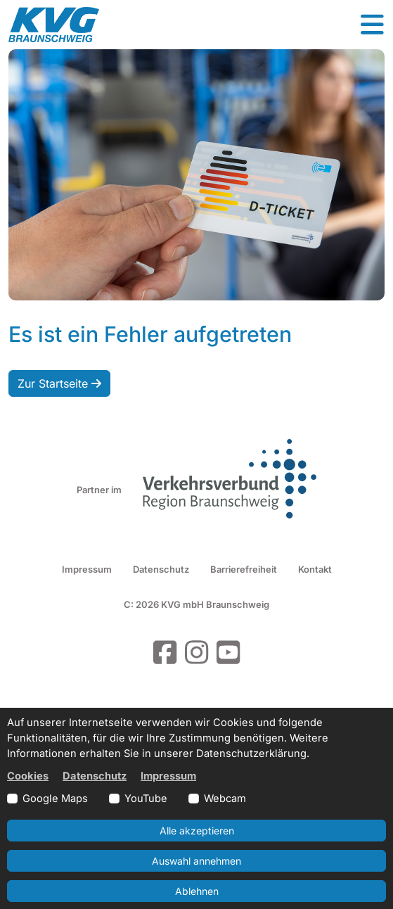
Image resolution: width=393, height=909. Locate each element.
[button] (371, 24)
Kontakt (315, 569)
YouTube (145, 798)
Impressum (87, 569)
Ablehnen (197, 891)
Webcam (225, 798)
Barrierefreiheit (243, 569)
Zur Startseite (59, 383)
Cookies (28, 776)
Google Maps (55, 798)
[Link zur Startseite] (53, 24)
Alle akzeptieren (197, 831)
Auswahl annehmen (196, 861)
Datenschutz (161, 569)
